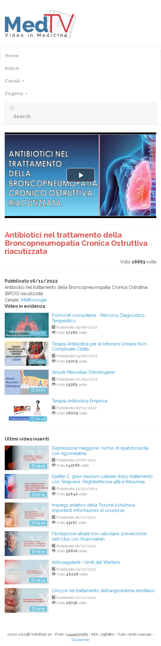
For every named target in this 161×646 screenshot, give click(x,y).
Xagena (16, 93)
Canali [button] (14, 81)
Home (12, 56)
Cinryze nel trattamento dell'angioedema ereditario (103, 590)
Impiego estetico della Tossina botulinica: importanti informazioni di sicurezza (94, 508)
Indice (12, 68)
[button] (81, 175)
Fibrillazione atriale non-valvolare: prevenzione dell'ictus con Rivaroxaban (99, 536)
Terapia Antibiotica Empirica (79, 400)
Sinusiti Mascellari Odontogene (83, 372)
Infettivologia (33, 299)
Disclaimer (80, 640)
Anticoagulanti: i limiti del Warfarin (86, 562)
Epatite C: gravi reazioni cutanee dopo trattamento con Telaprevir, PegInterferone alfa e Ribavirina (102, 479)
